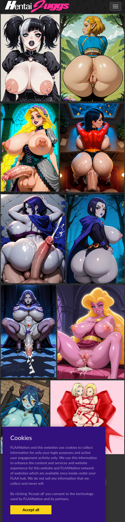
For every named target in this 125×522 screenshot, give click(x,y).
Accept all (30, 509)
